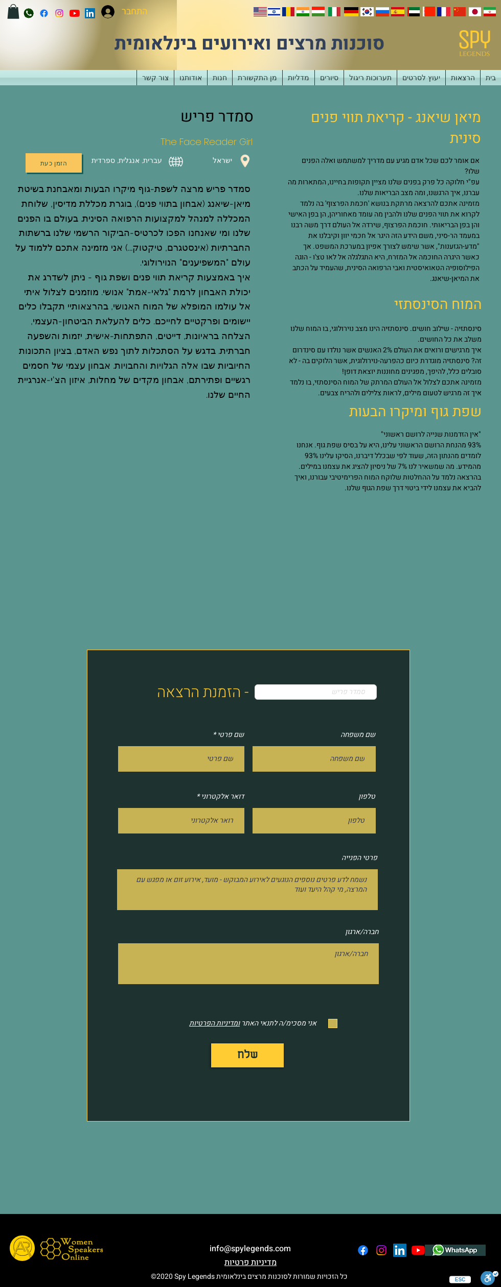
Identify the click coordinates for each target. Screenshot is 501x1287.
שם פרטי (230, 734)
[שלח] (247, 1055)
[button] (13, 11)
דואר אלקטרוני (222, 796)
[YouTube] (75, 13)
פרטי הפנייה (359, 858)
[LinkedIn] (90, 13)
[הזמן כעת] (54, 163)
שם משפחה (357, 734)
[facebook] (44, 13)
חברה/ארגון (361, 932)
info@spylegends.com (250, 1249)
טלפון (366, 796)
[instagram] (59, 13)
